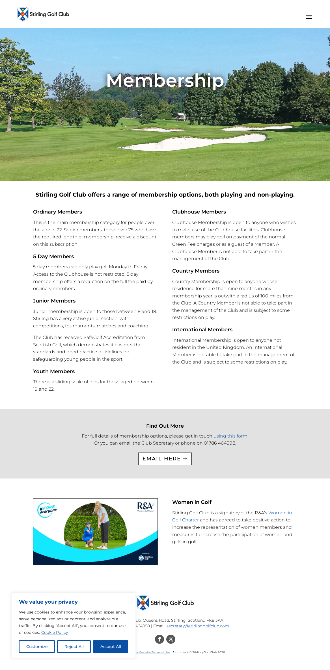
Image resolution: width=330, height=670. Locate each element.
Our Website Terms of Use (151, 652)
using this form (230, 436)
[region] (73, 626)
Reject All (74, 646)
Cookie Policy (54, 632)
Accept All (110, 646)
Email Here (162, 459)
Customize (37, 646)
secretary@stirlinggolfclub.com (198, 625)
